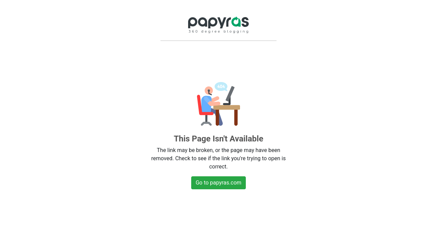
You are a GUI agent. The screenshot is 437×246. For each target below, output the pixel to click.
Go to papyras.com (218, 182)
